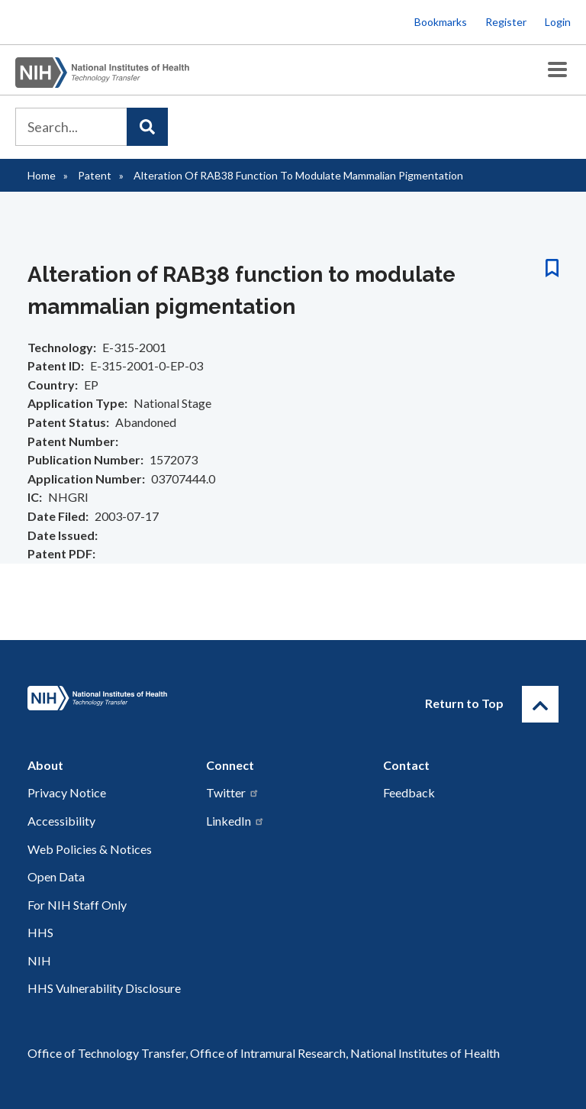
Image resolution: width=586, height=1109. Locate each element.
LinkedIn (235, 820)
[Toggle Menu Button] (557, 70)
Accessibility (61, 820)
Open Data (56, 876)
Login (558, 21)
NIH (39, 960)
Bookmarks (440, 21)
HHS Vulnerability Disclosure (104, 988)
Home (41, 175)
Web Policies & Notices (89, 849)
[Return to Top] (540, 704)
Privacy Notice (66, 792)
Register (505, 21)
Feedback (409, 792)
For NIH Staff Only (77, 904)
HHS (40, 932)
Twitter (232, 792)
